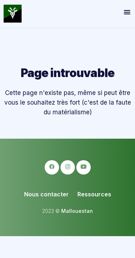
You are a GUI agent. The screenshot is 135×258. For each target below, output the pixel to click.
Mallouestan (77, 211)
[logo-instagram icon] (67, 167)
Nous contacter (46, 194)
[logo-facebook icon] (52, 167)
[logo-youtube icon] (83, 167)
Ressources (94, 194)
